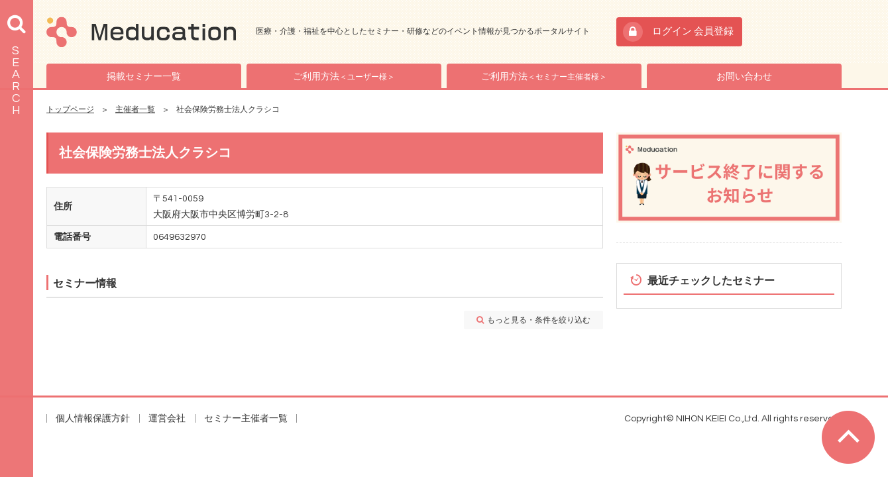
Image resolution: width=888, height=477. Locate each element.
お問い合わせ (744, 76)
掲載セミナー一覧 (144, 76)
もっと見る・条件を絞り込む (538, 320)
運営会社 (167, 418)
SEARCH (16, 80)
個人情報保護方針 (93, 418)
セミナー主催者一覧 (246, 418)
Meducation (141, 32)
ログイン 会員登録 (693, 31)
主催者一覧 (135, 109)
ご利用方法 (344, 76)
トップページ (70, 109)
